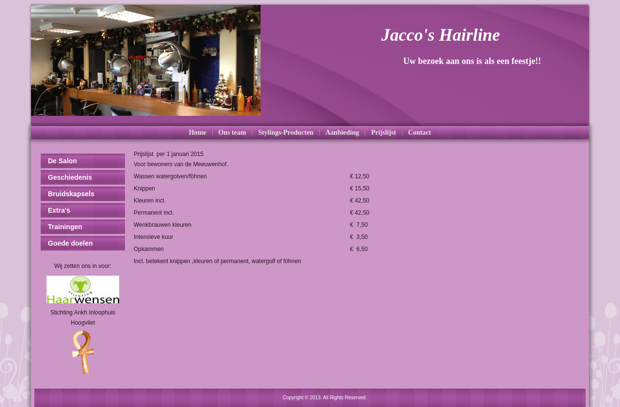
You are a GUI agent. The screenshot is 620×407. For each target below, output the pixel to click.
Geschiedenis (70, 177)
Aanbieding (342, 132)
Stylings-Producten (285, 132)
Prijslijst (383, 132)
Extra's (59, 210)
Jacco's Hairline (440, 35)
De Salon (62, 161)
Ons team (232, 132)
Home (197, 132)
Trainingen (65, 227)
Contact (419, 132)
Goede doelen (70, 243)
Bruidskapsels (71, 194)
